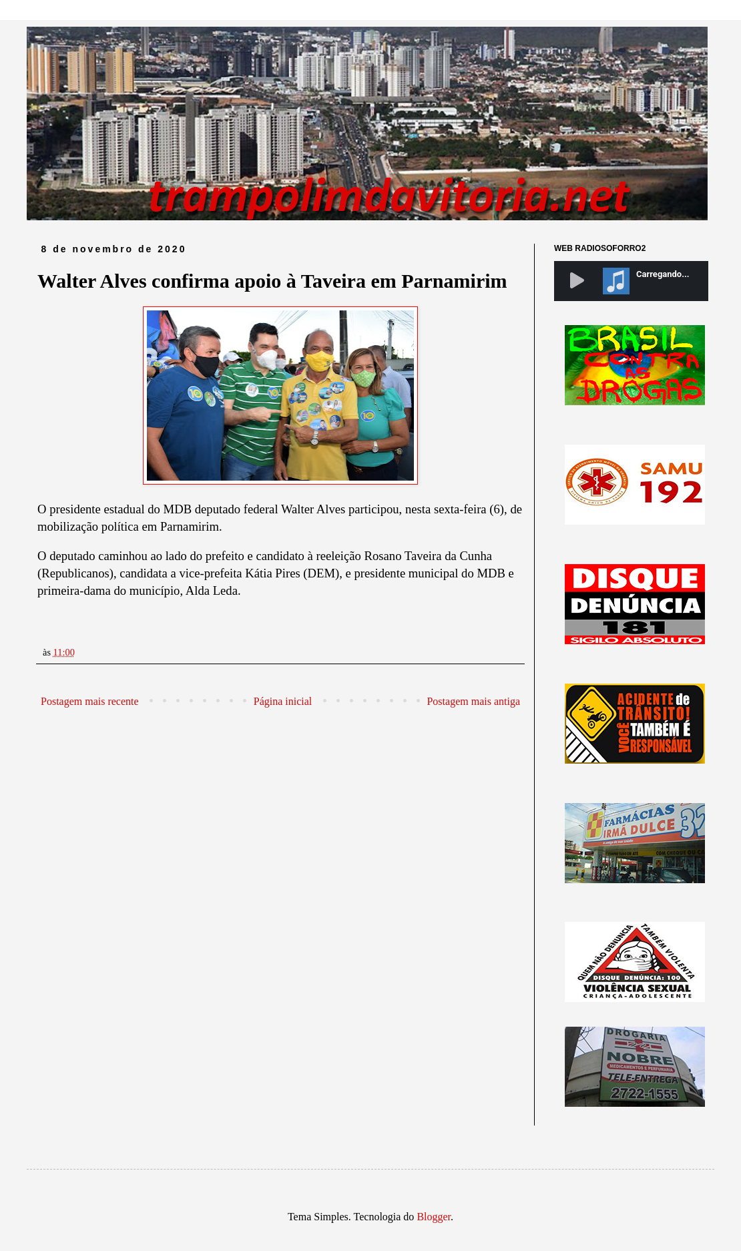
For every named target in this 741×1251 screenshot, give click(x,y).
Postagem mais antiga (473, 701)
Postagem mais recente (90, 701)
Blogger (434, 1216)
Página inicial (283, 701)
